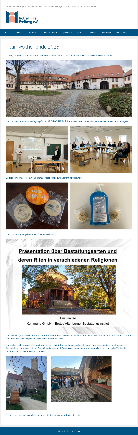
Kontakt (93, 32)
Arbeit (8, 32)
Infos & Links (52, 32)
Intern (82, 32)
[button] (11, 32)
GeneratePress (73, 431)
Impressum (106, 32)
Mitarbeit (35, 32)
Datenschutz (121, 32)
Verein (21, 32)
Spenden (69, 32)
